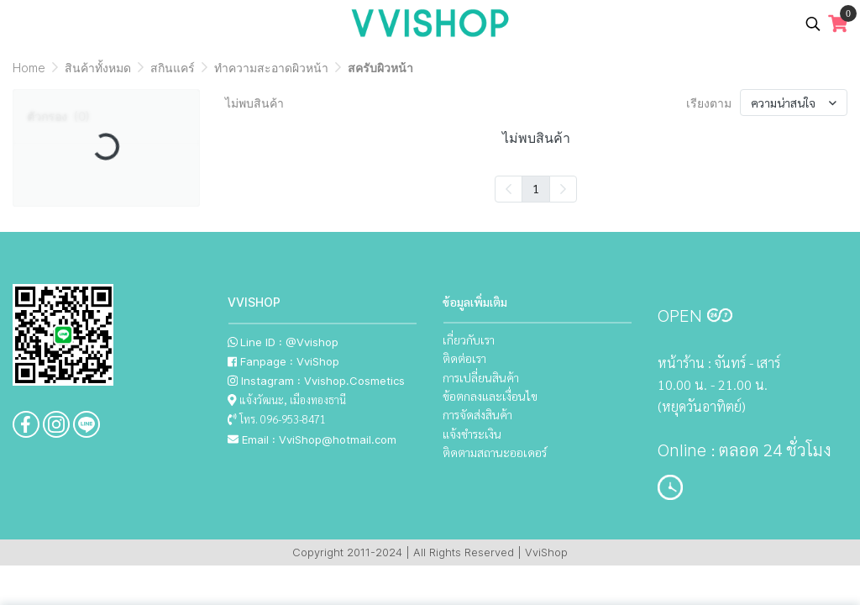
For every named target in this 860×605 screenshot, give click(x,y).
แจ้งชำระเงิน (472, 433)
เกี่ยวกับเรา (469, 339)
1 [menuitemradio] (535, 188)
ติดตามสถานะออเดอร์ (495, 452)
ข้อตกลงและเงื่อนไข (490, 395)
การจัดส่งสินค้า (477, 414)
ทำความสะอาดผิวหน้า (271, 67)
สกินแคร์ (172, 67)
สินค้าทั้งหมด (98, 67)
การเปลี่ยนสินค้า (481, 377)
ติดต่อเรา (464, 358)
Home (29, 67)
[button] (813, 23)
